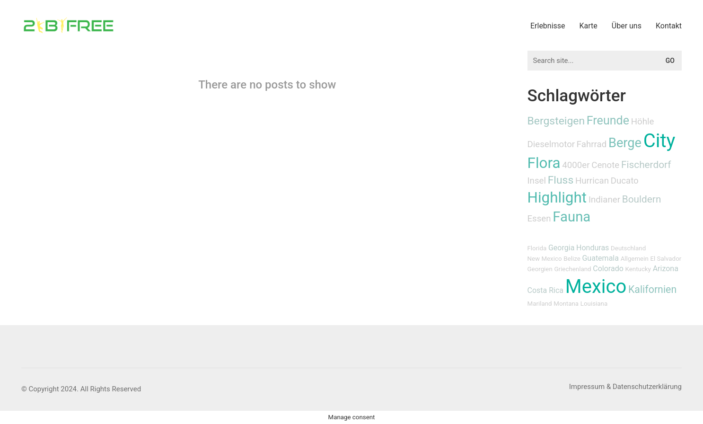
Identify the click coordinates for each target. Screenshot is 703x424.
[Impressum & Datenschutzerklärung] (625, 387)
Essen (539, 218)
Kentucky (638, 269)
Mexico (595, 286)
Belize (571, 258)
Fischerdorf (646, 164)
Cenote (605, 165)
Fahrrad (591, 144)
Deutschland (628, 248)
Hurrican (592, 181)
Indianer (604, 199)
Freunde (608, 120)
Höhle (642, 121)
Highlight (557, 197)
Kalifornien (652, 289)
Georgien (540, 269)
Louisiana (593, 303)
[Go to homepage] (68, 25)
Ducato (625, 181)
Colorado (608, 268)
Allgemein (635, 258)
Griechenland (572, 269)
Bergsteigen (556, 121)
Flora (544, 163)
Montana (566, 303)
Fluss (561, 180)
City (659, 141)
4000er (575, 165)
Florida (537, 248)
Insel (536, 181)
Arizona (665, 268)
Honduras (592, 247)
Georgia (561, 247)
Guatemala (600, 258)
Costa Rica (545, 290)
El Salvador (665, 258)
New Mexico (544, 258)
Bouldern (641, 199)
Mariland (539, 303)
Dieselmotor (551, 144)
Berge (624, 142)
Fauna (571, 217)
